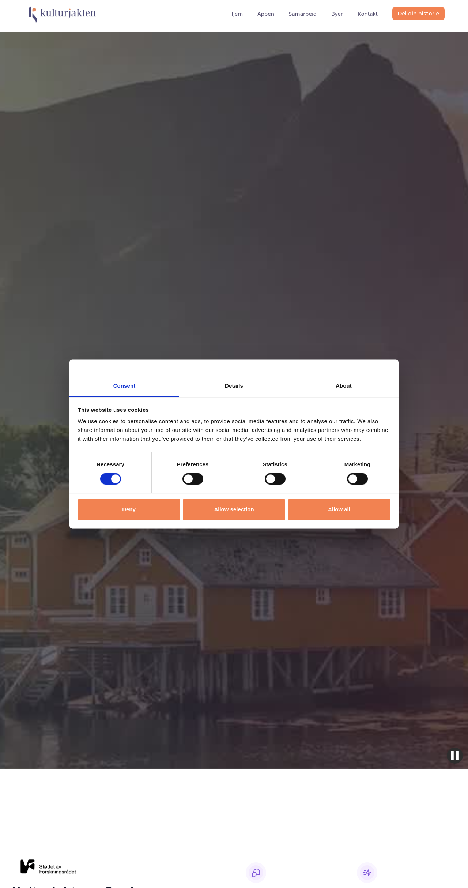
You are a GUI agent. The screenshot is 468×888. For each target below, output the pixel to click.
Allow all (339, 509)
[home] (59, 14)
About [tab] (344, 386)
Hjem (236, 13)
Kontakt (368, 13)
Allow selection (234, 509)
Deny (129, 509)
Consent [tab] (124, 386)
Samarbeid (303, 13)
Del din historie (418, 13)
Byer (337, 13)
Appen (265, 13)
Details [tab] (234, 386)
